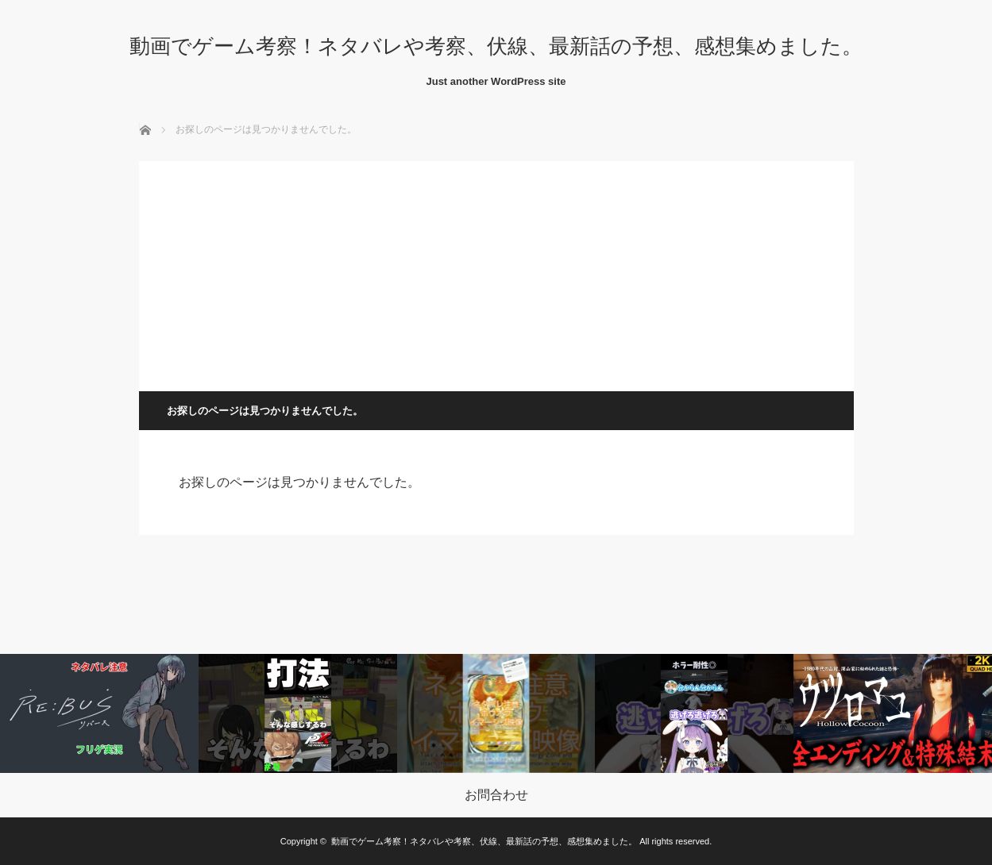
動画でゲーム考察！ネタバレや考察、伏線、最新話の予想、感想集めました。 (496, 46)
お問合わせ (496, 795)
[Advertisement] (496, 272)
